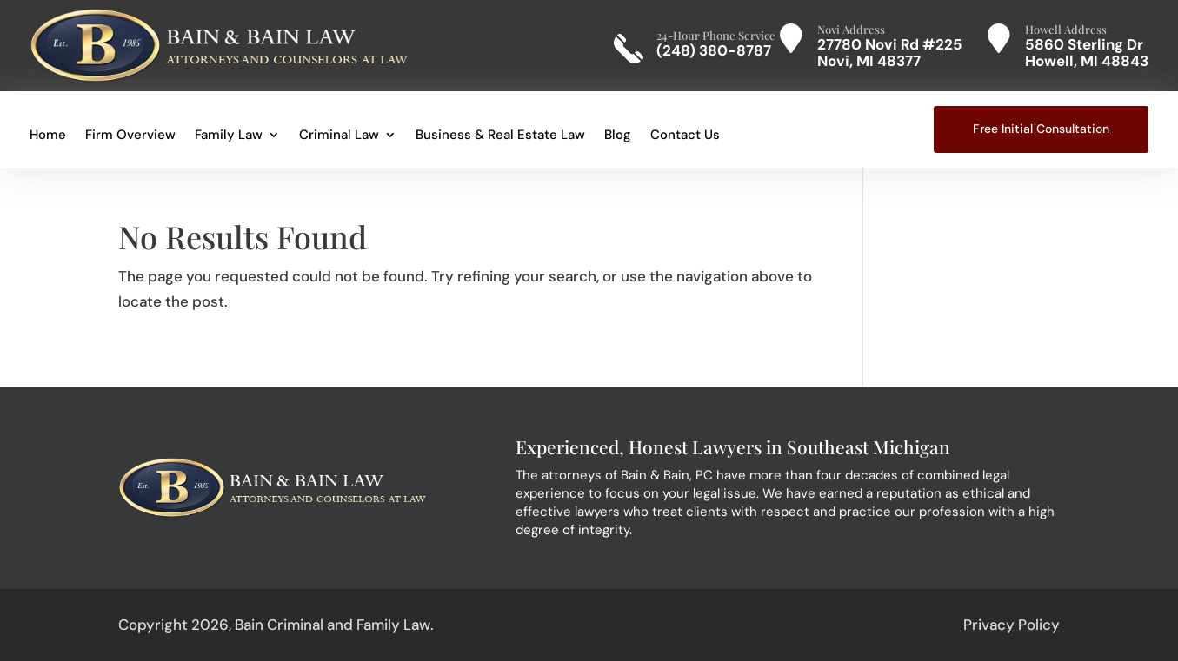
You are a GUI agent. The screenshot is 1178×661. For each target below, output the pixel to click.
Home (48, 136)
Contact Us (685, 136)
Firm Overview (130, 136)
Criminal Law (339, 136)
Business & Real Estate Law (500, 136)
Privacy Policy (1011, 624)
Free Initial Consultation (1041, 128)
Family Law (229, 136)
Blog (617, 136)
